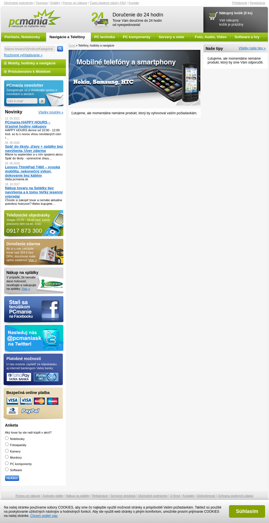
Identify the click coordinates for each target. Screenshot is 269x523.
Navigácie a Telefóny (67, 37)
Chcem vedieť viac (44, 516)
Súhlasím (247, 511)
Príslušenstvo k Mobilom (29, 71)
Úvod (72, 45)
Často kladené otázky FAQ (108, 2)
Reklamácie (100, 495)
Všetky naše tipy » (252, 48)
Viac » (32, 260)
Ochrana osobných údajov (235, 495)
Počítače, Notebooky (22, 37)
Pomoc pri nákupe (75, 2)
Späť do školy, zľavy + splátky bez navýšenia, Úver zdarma (34, 148)
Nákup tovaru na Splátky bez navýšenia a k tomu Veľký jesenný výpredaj (34, 192)
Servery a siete (171, 37)
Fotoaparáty (15, 445)
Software (13, 470)
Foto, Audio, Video (210, 37)
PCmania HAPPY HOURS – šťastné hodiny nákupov (27, 124)
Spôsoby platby (53, 495)
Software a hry (247, 37)
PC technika (104, 37)
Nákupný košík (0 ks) (235, 13)
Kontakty (189, 495)
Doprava (42, 2)
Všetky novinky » (50, 112)
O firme (175, 495)
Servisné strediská (123, 495)
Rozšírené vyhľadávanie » (23, 55)
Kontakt (134, 2)
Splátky (55, 2)
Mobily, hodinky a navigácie (32, 63)
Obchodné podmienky (19, 2)
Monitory (13, 457)
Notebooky (15, 439)
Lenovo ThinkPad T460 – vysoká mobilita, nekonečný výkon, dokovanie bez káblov (32, 171)
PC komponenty (136, 37)
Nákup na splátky (77, 495)
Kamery (13, 451)
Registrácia (257, 2)
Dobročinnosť (206, 495)
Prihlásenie (239, 2)
